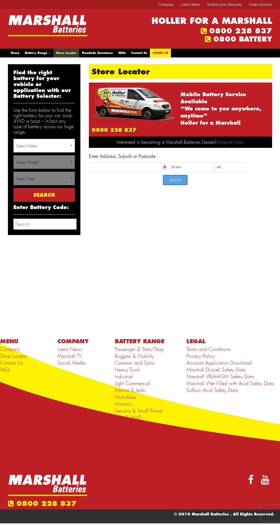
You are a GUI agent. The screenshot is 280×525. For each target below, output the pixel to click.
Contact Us (139, 53)
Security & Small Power (139, 411)
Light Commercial (132, 383)
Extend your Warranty (224, 4)
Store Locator (66, 53)
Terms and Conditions (208, 349)
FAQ (4, 370)
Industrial (124, 377)
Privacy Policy (200, 356)
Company (166, 4)
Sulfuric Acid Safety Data (212, 390)
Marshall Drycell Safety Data (216, 370)
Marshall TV (69, 356)
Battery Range (36, 53)
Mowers (123, 404)
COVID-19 (160, 53)
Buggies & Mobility (134, 356)
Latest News (190, 4)
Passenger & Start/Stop (139, 349)
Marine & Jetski (130, 390)
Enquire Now (231, 142)
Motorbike (125, 397)
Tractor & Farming (133, 424)
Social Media (71, 363)
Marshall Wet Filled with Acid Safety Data (230, 383)
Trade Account (260, 4)
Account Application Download (219, 363)
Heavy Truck (127, 370)
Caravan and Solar (134, 363)
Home (15, 53)
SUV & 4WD (128, 418)
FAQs (122, 53)
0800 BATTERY (242, 39)
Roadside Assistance (97, 53)
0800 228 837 (240, 31)
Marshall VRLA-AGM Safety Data (220, 377)
